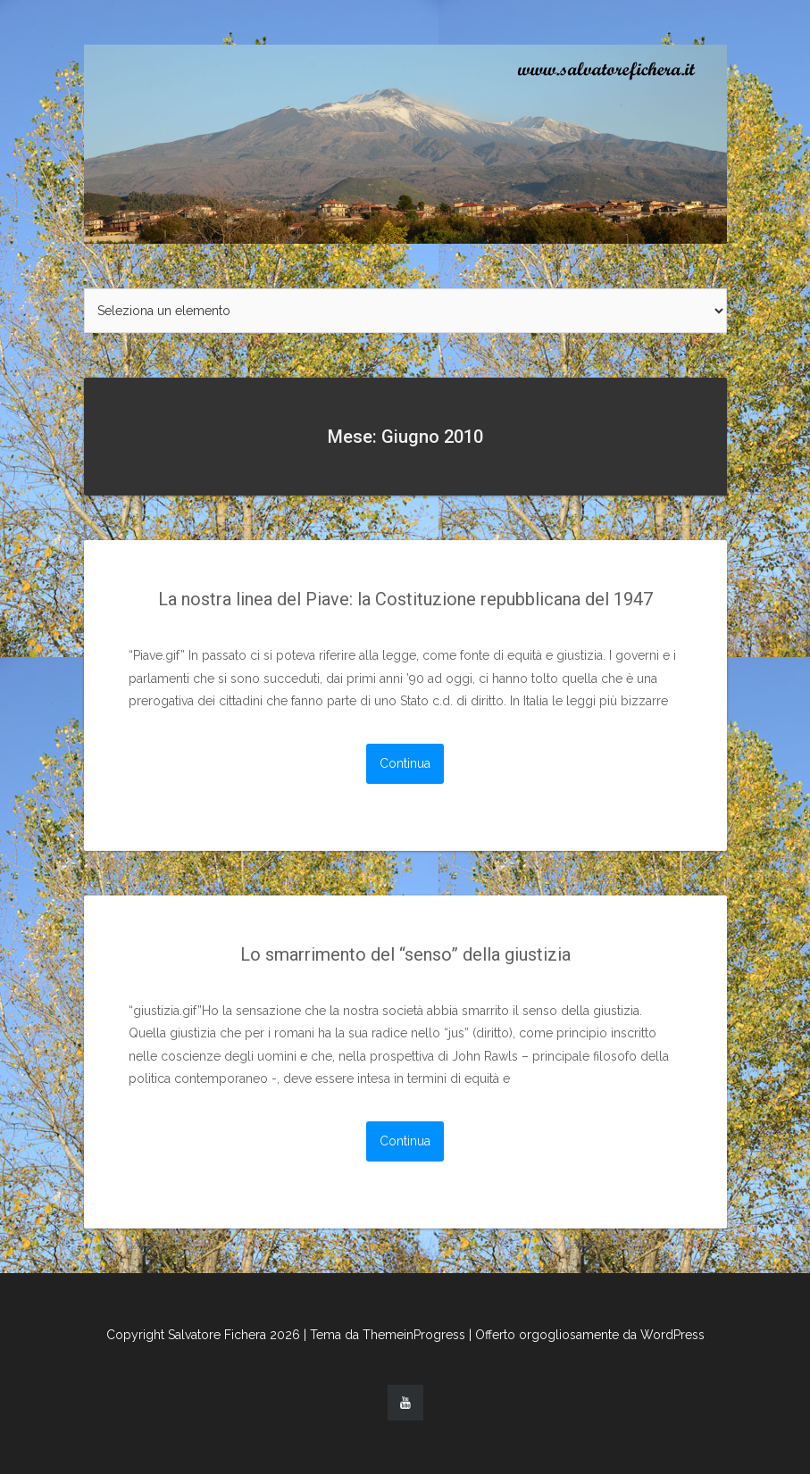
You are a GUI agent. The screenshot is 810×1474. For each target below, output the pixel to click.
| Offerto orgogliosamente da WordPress (587, 1335)
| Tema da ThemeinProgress (384, 1335)
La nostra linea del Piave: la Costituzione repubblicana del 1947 (405, 599)
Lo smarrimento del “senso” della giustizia (405, 954)
